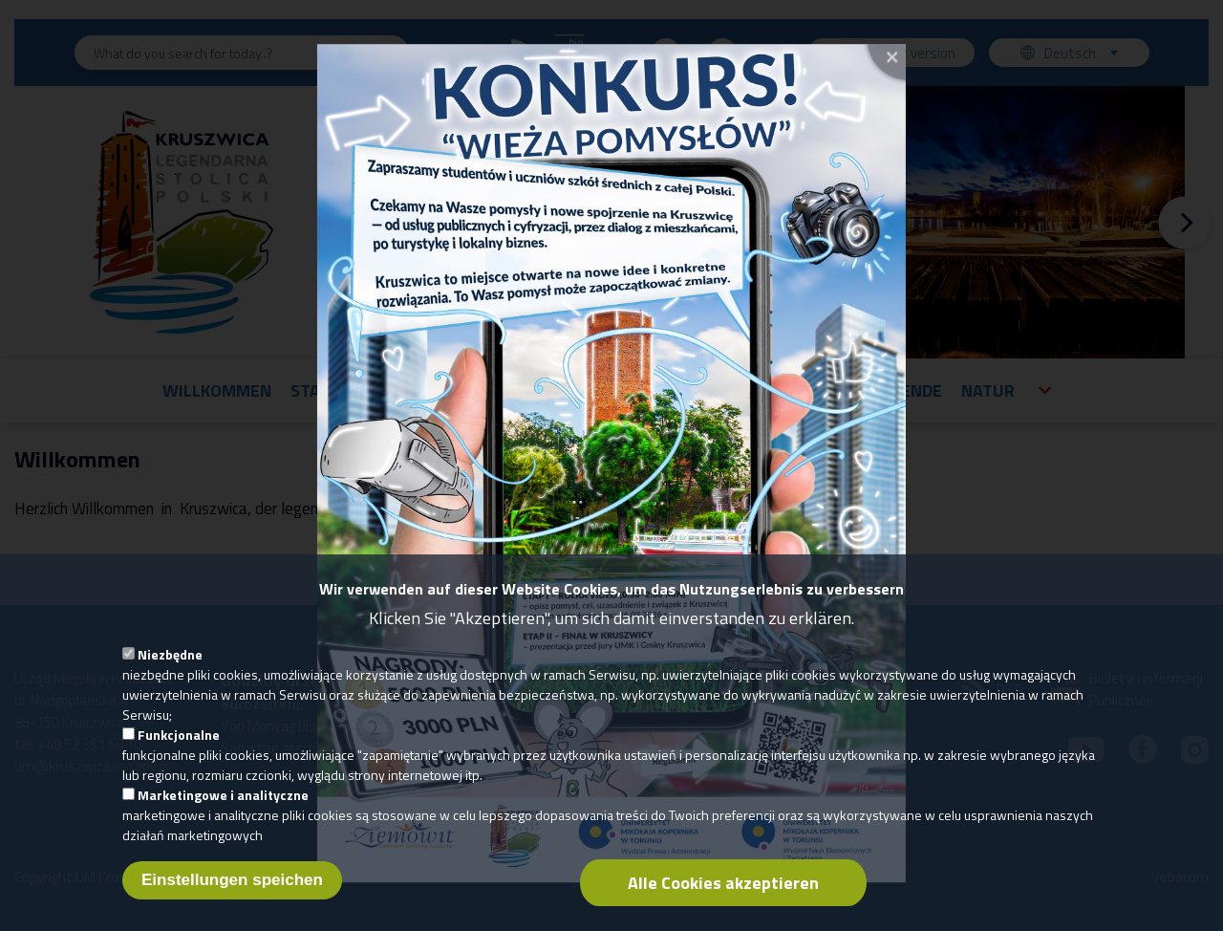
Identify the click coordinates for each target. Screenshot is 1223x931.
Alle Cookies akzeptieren (723, 902)
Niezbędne (170, 673)
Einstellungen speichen (232, 899)
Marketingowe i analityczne (223, 814)
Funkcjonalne (179, 754)
